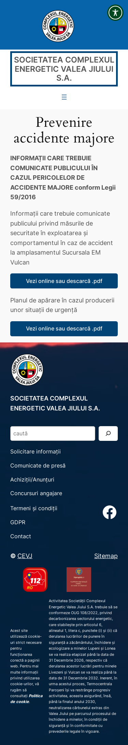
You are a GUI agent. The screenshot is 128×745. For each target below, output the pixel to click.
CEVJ (24, 555)
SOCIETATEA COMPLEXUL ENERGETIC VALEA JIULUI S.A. (64, 68)
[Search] (108, 433)
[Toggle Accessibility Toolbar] (115, 12)
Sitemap (106, 555)
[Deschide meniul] (64, 97)
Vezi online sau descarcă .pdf (64, 280)
